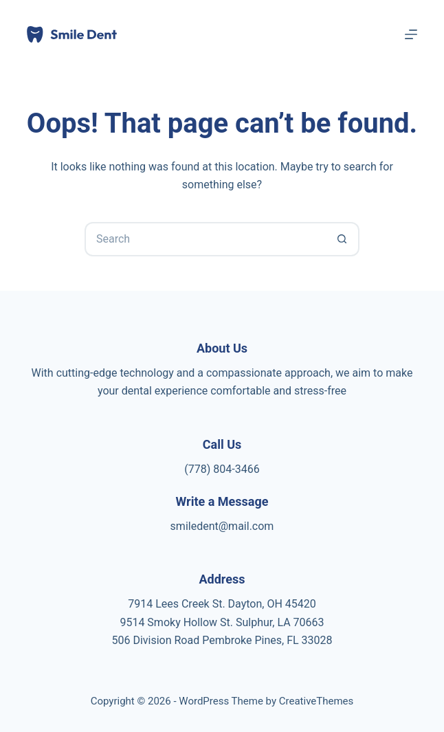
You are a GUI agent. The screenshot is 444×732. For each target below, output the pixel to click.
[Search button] (342, 239)
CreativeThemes (316, 701)
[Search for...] (205, 239)
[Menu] (411, 34)
